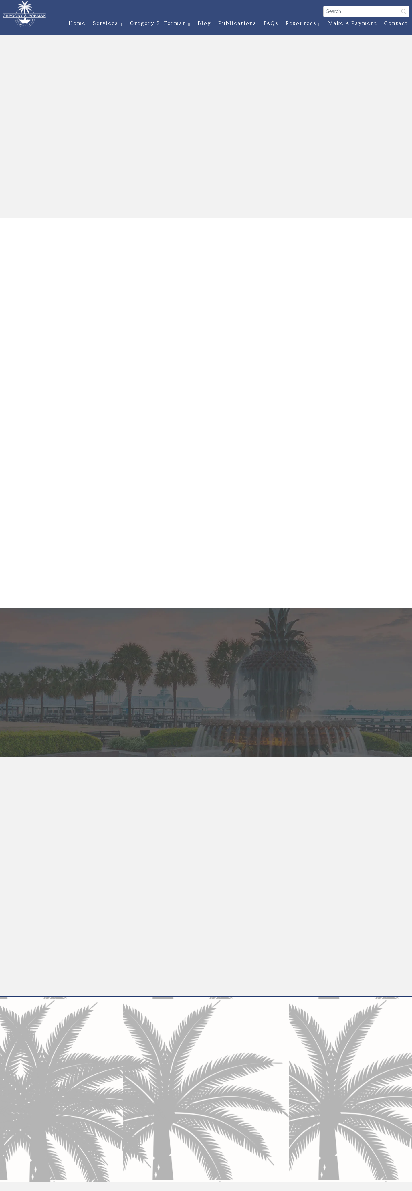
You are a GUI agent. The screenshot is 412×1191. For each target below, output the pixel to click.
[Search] (365, 11)
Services (106, 23)
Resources (302, 23)
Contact (394, 23)
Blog (203, 23)
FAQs (269, 23)
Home (75, 23)
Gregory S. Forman (158, 23)
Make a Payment (351, 23)
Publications (236, 23)
